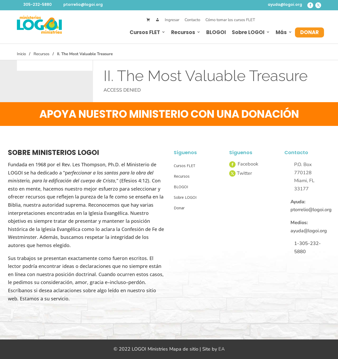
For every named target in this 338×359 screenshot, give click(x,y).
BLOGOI (216, 32)
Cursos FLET (145, 32)
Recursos (183, 32)
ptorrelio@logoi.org (83, 4)
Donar (309, 32)
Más (281, 32)
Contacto (192, 19)
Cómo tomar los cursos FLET (230, 19)
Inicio (21, 53)
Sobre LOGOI (248, 32)
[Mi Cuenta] (157, 20)
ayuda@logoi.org (285, 4)
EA (221, 349)
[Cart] (148, 20)
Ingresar (172, 19)
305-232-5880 (37, 4)
